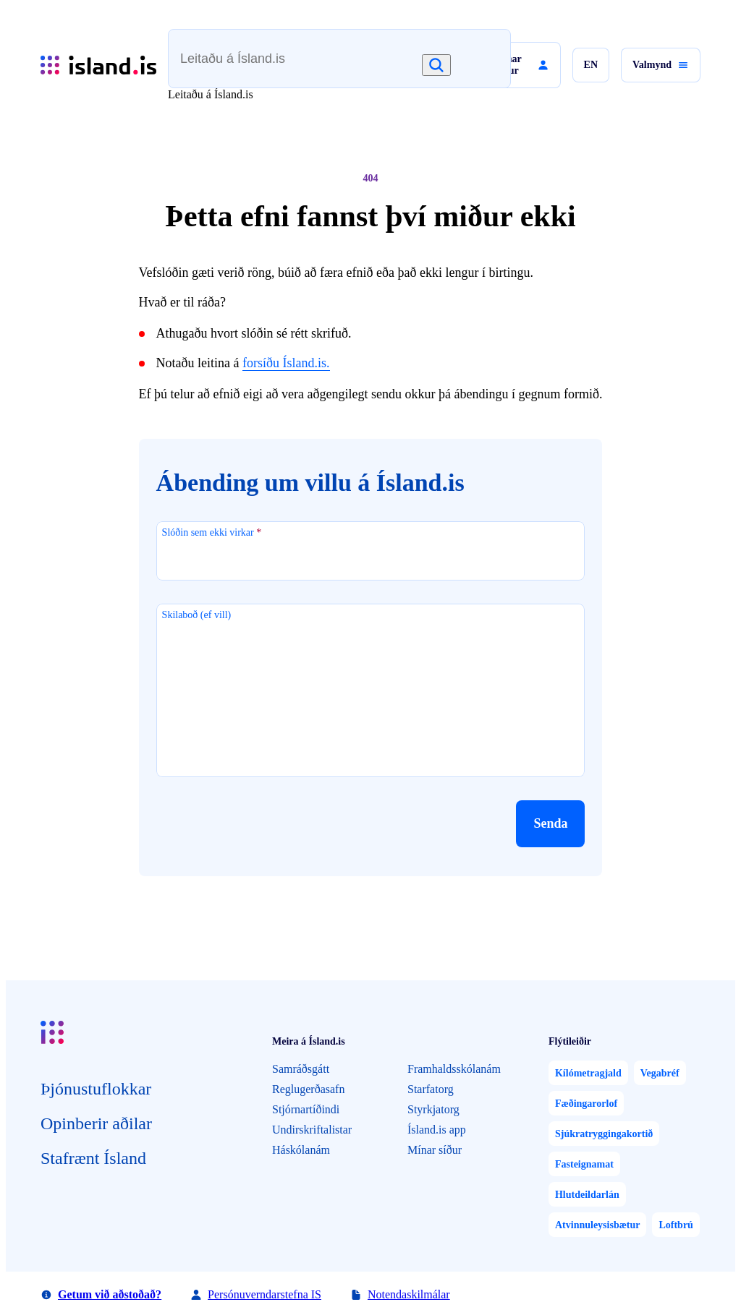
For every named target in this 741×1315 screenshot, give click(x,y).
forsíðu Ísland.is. (286, 363)
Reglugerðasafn (308, 1089)
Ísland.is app (436, 1129)
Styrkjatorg (433, 1109)
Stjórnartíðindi (305, 1109)
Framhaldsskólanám (454, 1069)
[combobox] (314, 65)
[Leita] (436, 65)
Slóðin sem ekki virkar (212, 532)
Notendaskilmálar (409, 1294)
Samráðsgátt (300, 1069)
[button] (516, 65)
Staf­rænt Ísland (93, 1158)
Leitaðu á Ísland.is (210, 94)
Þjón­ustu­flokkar (96, 1088)
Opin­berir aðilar (96, 1123)
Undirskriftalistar (312, 1129)
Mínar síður (434, 1150)
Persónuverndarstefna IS (264, 1294)
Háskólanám (301, 1150)
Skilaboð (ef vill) (197, 614)
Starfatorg (430, 1089)
